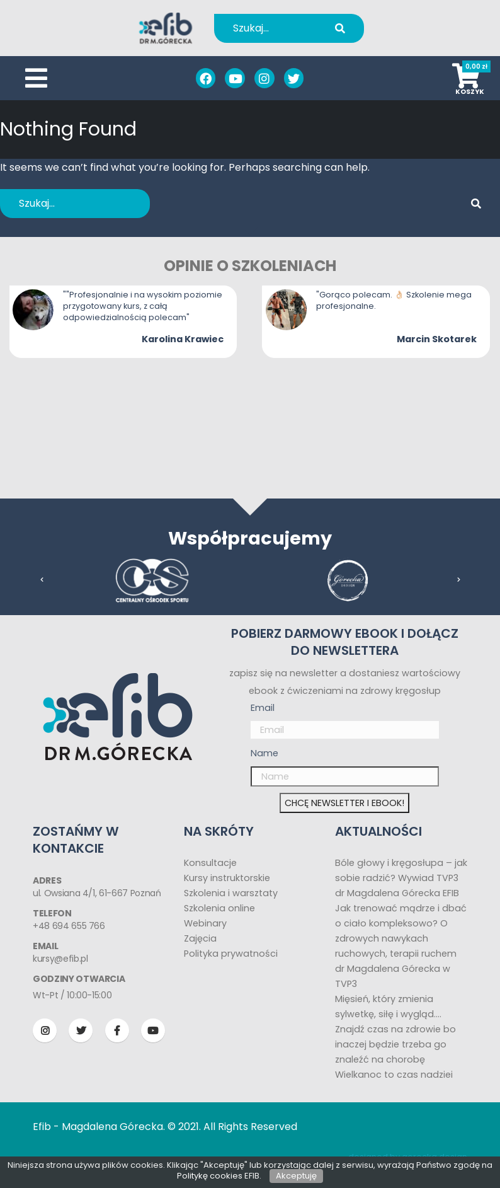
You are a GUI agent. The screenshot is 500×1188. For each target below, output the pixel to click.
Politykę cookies (209, 1176)
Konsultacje (210, 862)
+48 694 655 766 (69, 926)
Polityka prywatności (231, 953)
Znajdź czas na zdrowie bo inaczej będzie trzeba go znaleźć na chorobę (395, 1044)
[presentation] (42, 579)
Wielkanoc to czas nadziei (394, 1074)
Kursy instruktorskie (227, 878)
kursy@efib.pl (60, 958)
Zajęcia (200, 938)
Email (263, 707)
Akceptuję (296, 1176)
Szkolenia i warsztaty (231, 893)
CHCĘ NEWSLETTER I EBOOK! (344, 803)
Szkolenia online (219, 908)
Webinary (205, 923)
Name (264, 753)
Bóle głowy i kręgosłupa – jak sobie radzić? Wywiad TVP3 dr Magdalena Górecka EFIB (401, 877)
